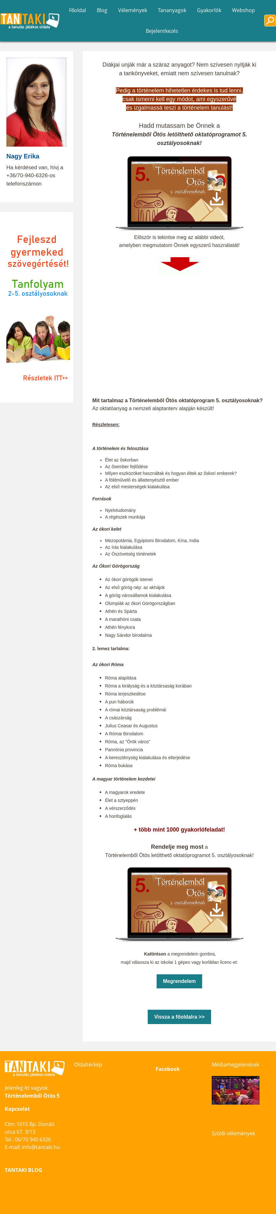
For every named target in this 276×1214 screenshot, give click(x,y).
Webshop (243, 10)
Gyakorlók (209, 10)
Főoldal (77, 10)
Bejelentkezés (162, 30)
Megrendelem (179, 981)
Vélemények (132, 10)
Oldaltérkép (88, 1064)
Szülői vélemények (233, 1133)
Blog (102, 10)
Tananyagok (172, 10)
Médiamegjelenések (235, 1064)
